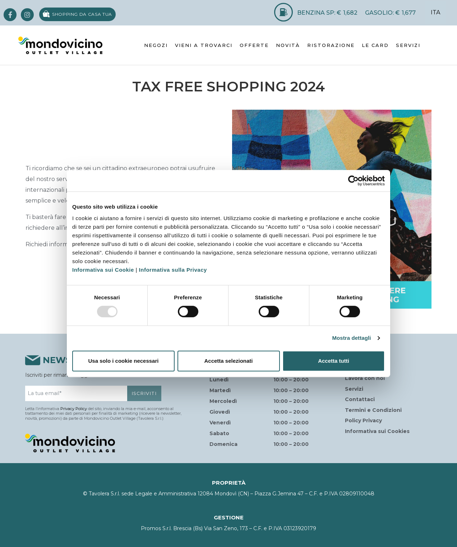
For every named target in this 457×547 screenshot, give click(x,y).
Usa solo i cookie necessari (123, 361)
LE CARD (375, 45)
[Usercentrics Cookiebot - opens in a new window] (353, 180)
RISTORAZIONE (331, 45)
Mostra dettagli (351, 338)
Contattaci (360, 399)
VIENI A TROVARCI (203, 45)
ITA (435, 12)
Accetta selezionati (228, 361)
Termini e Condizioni (373, 410)
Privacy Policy (73, 408)
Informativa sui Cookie (103, 270)
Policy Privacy (363, 420)
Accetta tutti (333, 361)
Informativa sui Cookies (377, 431)
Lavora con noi (365, 378)
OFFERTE (254, 45)
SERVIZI (408, 45)
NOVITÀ (288, 45)
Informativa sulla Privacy (173, 270)
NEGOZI (156, 45)
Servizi (354, 389)
